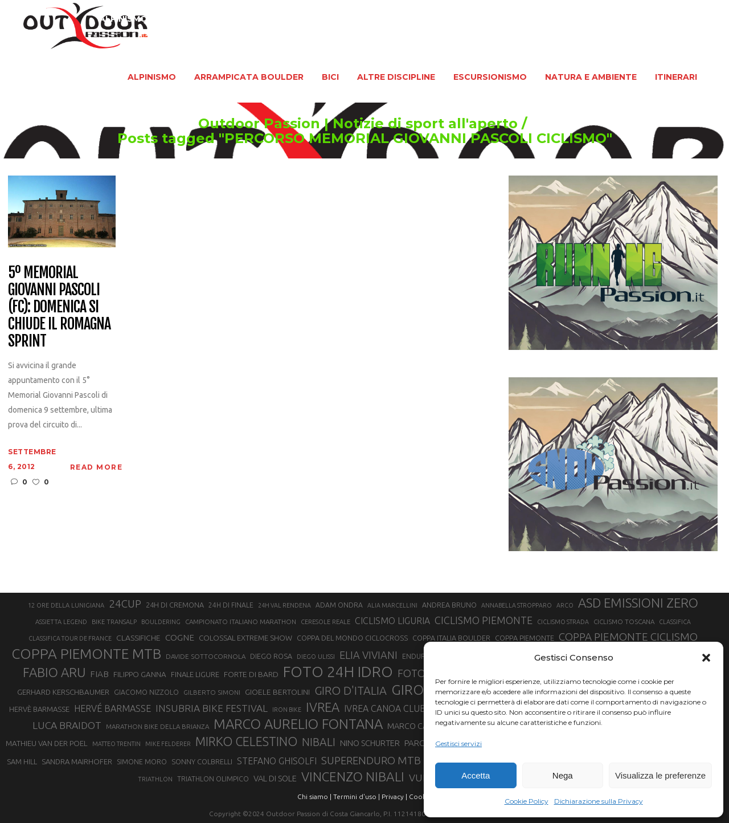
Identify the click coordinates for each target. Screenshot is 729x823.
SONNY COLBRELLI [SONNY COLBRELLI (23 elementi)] (201, 761)
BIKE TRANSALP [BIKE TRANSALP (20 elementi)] (114, 621)
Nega (562, 775)
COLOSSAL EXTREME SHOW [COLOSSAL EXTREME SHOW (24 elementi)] (245, 638)
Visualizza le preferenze (660, 775)
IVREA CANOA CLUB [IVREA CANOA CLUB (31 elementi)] (385, 708)
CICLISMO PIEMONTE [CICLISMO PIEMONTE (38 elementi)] (484, 620)
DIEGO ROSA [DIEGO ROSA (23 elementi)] (271, 656)
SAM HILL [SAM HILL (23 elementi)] (22, 761)
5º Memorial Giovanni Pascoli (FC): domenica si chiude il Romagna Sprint (59, 306)
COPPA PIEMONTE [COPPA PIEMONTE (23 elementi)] (524, 638)
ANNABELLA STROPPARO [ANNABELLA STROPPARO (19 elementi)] (516, 605)
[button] (706, 657)
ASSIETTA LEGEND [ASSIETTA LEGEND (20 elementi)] (61, 621)
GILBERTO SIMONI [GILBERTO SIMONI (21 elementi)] (211, 692)
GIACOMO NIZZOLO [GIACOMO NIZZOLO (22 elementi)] (146, 692)
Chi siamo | (314, 796)
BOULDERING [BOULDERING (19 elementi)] (161, 621)
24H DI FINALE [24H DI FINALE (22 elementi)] (230, 605)
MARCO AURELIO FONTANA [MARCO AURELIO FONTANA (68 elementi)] (298, 724)
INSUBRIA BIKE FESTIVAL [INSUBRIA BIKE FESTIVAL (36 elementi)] (211, 708)
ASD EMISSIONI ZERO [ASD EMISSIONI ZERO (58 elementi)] (638, 603)
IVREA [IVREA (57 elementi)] (322, 707)
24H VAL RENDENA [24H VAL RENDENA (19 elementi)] (284, 605)
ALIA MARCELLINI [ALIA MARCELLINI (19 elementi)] (392, 605)
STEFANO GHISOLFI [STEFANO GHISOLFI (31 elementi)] (277, 761)
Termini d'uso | (356, 796)
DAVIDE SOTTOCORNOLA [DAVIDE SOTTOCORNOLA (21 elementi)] (205, 656)
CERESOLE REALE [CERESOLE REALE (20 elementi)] (325, 621)
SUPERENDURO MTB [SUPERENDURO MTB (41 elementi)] (371, 761)
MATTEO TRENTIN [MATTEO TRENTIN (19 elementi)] (116, 743)
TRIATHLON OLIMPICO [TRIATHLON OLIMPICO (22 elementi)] (213, 779)
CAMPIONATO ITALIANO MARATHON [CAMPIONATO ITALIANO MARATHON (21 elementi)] (240, 621)
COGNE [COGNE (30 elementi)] (179, 637)
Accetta (475, 775)
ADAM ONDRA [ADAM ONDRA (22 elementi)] (339, 605)
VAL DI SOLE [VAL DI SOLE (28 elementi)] (275, 778)
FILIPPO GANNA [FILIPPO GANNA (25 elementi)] (139, 674)
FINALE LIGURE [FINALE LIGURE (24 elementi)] (195, 674)
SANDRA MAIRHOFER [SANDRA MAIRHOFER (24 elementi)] (77, 761)
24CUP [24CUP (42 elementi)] (125, 603)
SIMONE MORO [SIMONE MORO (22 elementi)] (142, 761)
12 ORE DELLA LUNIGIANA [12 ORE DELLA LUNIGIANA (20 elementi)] (66, 605)
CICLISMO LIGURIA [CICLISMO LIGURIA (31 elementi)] (392, 621)
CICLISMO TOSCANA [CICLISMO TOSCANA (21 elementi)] (623, 621)
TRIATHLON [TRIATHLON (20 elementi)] (155, 779)
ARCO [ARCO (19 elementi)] (565, 605)
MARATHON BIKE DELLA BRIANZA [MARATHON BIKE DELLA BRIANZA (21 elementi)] (157, 726)
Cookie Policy (526, 801)
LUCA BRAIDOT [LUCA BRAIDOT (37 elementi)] (66, 725)
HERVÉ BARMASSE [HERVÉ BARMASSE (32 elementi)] (112, 708)
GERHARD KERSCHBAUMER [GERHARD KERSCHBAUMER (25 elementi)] (63, 692)
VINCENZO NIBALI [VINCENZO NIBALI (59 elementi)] (352, 776)
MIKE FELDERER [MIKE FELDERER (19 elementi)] (168, 743)
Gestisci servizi (458, 743)
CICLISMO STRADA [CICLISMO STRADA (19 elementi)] (563, 621)
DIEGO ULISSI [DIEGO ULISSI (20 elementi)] (316, 656)
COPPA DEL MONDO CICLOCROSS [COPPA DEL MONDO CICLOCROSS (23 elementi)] (352, 638)
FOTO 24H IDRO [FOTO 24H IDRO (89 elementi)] (338, 671)
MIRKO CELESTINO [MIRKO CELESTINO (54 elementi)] (246, 741)
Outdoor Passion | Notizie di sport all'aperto (332, 124)
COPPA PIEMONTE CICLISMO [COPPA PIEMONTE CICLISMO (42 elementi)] (628, 636)
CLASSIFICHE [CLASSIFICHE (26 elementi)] (138, 637)
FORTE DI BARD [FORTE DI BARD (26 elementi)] (251, 674)
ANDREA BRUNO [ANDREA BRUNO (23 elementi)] (449, 605)
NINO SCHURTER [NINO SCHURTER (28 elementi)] (370, 743)
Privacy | (394, 796)
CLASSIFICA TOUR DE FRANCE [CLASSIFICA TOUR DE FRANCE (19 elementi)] (70, 638)
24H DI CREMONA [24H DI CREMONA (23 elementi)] (175, 605)
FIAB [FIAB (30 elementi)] (99, 674)
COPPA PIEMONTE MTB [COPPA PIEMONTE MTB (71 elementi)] (86, 653)
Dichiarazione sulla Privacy (598, 801)
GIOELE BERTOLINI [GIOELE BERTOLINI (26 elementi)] (277, 691)
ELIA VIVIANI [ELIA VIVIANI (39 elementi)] (368, 655)
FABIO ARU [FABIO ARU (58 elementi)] (54, 672)
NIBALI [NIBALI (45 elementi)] (318, 742)
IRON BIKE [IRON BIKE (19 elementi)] (286, 709)
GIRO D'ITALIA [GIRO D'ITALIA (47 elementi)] (350, 690)
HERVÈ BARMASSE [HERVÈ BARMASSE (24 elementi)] (39, 709)
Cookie (420, 796)
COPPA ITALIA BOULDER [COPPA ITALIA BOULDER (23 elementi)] (451, 638)
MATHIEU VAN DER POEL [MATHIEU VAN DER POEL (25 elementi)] (47, 743)
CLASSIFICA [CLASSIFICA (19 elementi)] (675, 621)
